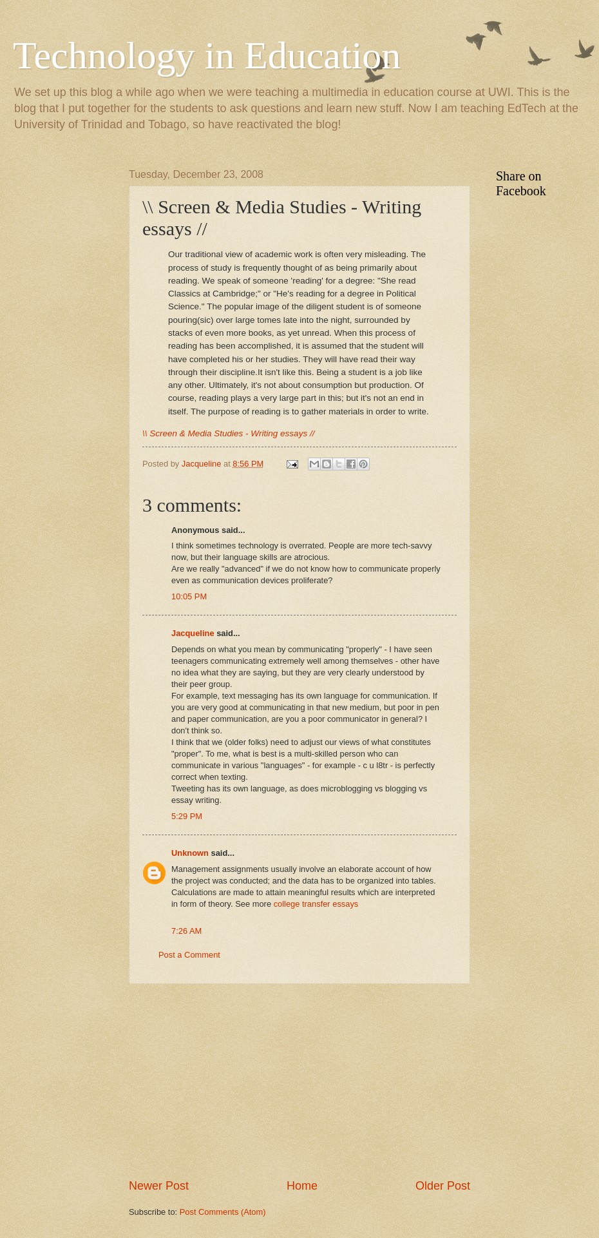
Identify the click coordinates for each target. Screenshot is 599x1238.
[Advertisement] (299, 1081)
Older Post (442, 1185)
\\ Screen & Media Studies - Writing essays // (228, 433)
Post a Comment (189, 955)
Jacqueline (192, 633)
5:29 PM (186, 816)
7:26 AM (186, 931)
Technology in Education (207, 55)
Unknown (190, 853)
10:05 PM (189, 596)
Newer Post (159, 1185)
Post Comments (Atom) (223, 1212)
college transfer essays (316, 904)
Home (302, 1185)
